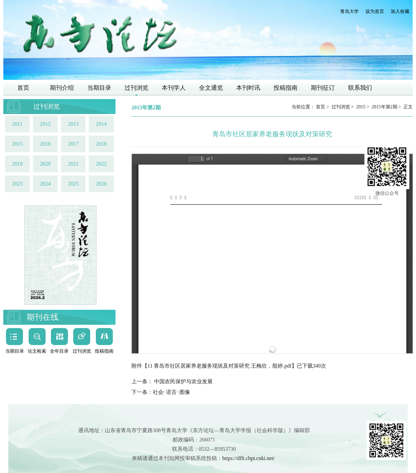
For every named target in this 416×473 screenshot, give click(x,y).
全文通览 (211, 87)
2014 (101, 124)
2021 (73, 164)
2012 (45, 124)
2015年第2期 (384, 106)
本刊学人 (174, 87)
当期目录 (99, 87)
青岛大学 (349, 11)
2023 (17, 183)
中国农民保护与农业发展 (183, 381)
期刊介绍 (62, 87)
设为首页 (374, 11)
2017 (73, 144)
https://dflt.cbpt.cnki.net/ (248, 458)
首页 (23, 87)
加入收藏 (400, 11)
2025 (73, 183)
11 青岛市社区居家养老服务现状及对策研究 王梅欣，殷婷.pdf (219, 366)
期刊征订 (323, 87)
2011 (17, 124)
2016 (45, 144)
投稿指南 (286, 87)
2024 (45, 183)
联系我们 (360, 87)
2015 (17, 144)
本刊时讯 (248, 87)
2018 (101, 144)
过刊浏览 (136, 87)
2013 (73, 124)
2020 (45, 164)
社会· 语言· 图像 (171, 392)
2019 (17, 164)
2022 (101, 164)
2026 (101, 183)
